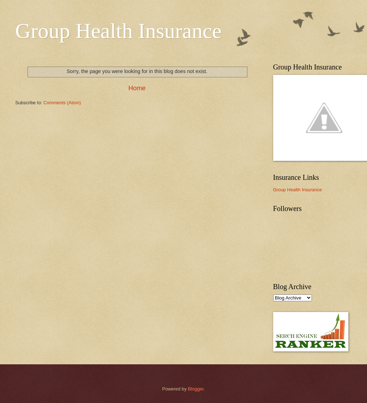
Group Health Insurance (118, 31)
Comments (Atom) (62, 102)
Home (136, 88)
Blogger (196, 389)
